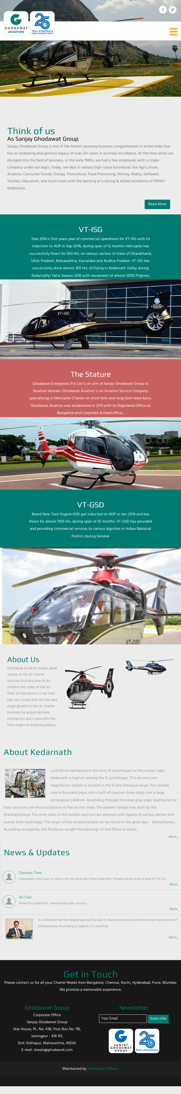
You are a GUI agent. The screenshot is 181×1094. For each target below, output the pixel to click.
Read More (157, 204)
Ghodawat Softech (103, 1069)
